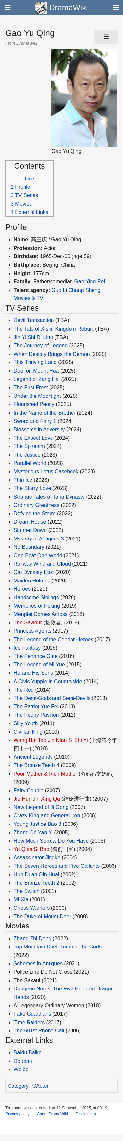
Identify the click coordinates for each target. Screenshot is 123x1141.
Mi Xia (21, 899)
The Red (24, 690)
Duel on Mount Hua (36, 371)
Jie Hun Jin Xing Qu (37, 799)
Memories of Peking (37, 606)
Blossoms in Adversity (39, 429)
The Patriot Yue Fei (36, 706)
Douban (23, 1061)
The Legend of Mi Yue (39, 664)
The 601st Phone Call (39, 1030)
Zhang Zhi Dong (32, 938)
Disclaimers (86, 1114)
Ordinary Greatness (37, 505)
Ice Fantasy (27, 648)
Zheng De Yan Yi (33, 832)
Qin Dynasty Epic (34, 572)
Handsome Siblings (36, 597)
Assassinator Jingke (37, 857)
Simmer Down (30, 530)
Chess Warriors (32, 908)
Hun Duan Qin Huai (36, 874)
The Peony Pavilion (36, 715)
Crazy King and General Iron (47, 815)
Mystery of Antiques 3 (39, 538)
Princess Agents (32, 631)
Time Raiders (29, 1022)
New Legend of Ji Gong (41, 807)
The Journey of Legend (41, 345)
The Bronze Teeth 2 (36, 883)
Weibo (21, 1069)
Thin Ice (23, 480)
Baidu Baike (28, 1052)
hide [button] (29, 178)
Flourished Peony (34, 404)
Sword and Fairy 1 (35, 421)
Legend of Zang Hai (37, 379)
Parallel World (30, 463)
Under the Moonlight (37, 396)
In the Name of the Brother (45, 413)
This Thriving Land (35, 362)
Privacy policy (17, 1114)
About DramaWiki (52, 1114)
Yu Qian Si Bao (32, 849)
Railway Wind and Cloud (42, 564)
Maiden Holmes (32, 580)
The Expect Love (33, 438)
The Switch (27, 891)
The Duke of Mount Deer (42, 916)
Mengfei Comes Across (41, 614)
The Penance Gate (36, 656)
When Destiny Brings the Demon (52, 354)
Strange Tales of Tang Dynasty (49, 496)
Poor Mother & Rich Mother (45, 774)
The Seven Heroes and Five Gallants (57, 866)
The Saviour (28, 622)
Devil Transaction (34, 320)
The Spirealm (29, 446)
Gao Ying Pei (89, 281)
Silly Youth (26, 723)
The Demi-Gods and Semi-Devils (52, 698)
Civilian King (28, 732)
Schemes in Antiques (38, 963)
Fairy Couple (29, 790)
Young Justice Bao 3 (37, 824)
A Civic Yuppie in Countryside (48, 681)
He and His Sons (33, 673)
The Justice (27, 455)
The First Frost (31, 387)
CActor (40, 1086)
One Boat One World (38, 555)
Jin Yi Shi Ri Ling (33, 337)
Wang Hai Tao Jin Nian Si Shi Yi (51, 740)
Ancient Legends (33, 757)
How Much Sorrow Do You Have (51, 841)
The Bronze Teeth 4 (36, 765)
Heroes (22, 589)
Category (18, 1086)
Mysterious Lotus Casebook (46, 471)
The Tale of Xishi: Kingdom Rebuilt (54, 329)
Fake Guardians (32, 1014)
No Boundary (29, 547)
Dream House (30, 522)
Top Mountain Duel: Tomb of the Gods (58, 946)
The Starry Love (32, 488)
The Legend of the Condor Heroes (53, 639)
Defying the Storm (35, 513)
